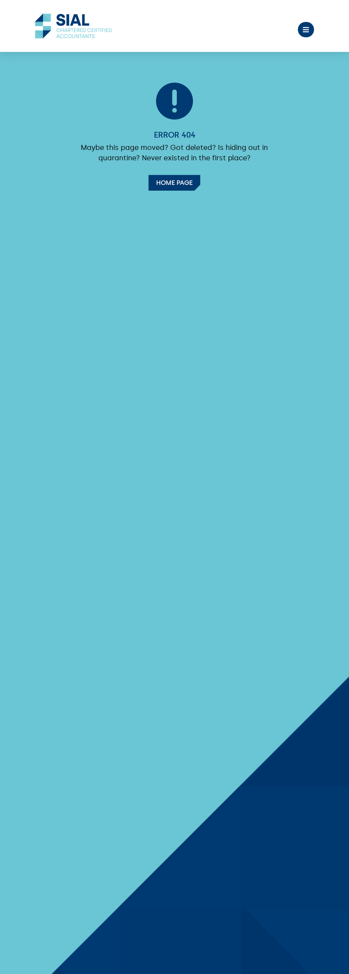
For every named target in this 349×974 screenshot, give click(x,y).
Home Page (174, 182)
